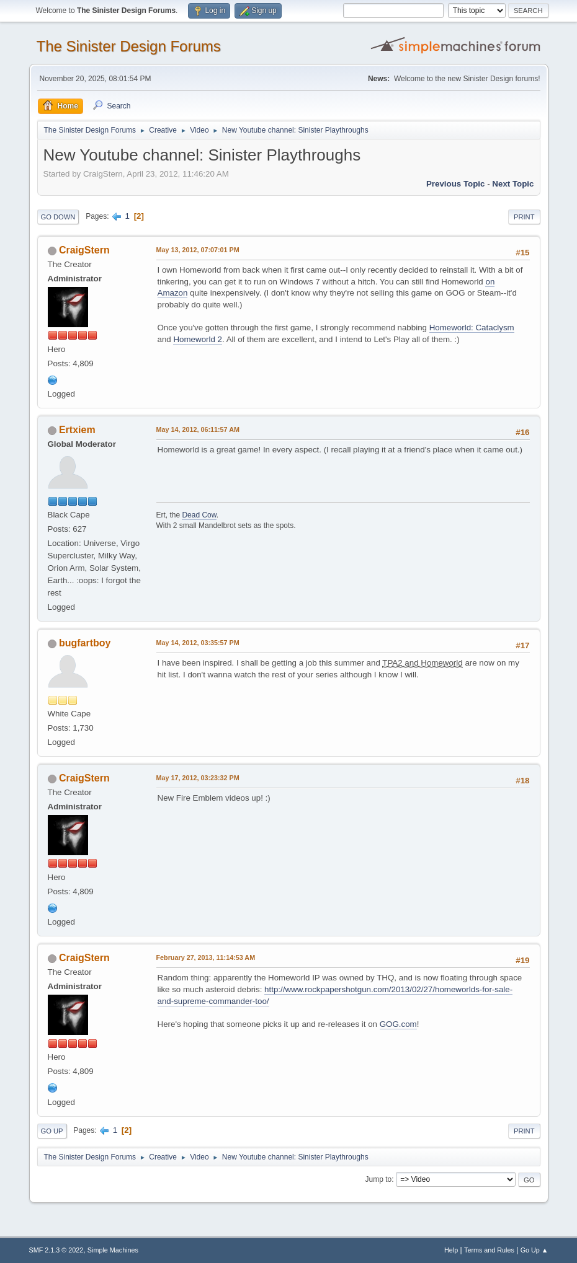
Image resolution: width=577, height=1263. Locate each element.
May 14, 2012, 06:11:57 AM (197, 429)
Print (524, 217)
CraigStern (84, 250)
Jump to (378, 1179)
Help (451, 1250)
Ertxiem (77, 430)
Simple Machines (112, 1250)
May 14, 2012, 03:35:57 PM (197, 642)
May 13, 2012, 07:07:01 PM (197, 249)
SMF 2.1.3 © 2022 (56, 1250)
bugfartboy (84, 643)
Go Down (58, 217)
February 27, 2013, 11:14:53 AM (206, 957)
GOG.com (398, 1024)
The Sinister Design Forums (129, 46)
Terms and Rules (489, 1250)
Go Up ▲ (534, 1250)
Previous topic (455, 183)
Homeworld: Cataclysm (471, 327)
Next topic (513, 183)
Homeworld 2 (197, 339)
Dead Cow (199, 515)
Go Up (52, 1131)
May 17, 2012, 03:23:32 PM (197, 777)
